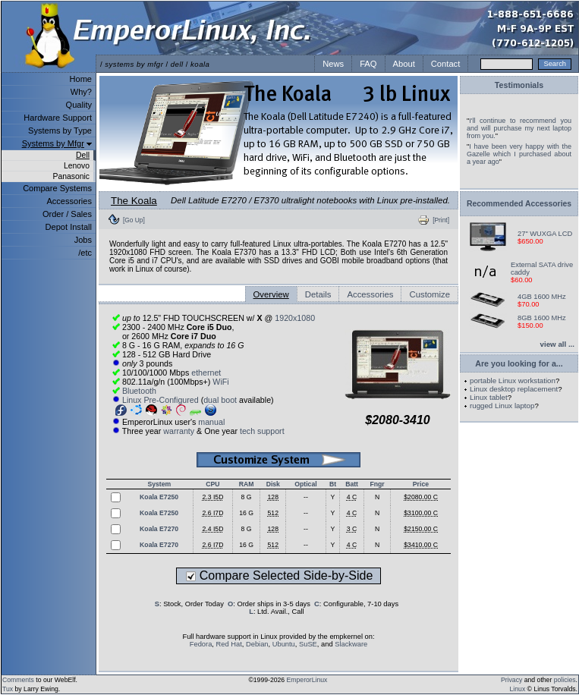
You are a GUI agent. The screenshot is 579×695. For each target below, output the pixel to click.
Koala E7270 (159, 529)
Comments (18, 680)
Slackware (351, 644)
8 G (246, 497)
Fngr (377, 484)
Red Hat (229, 644)
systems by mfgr (134, 64)
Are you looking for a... (518, 363)
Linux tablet (489, 397)
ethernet (206, 372)
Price (421, 484)
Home (81, 78)
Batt (351, 484)
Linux (518, 689)
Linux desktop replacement (514, 389)
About (404, 63)
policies (565, 680)
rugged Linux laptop (502, 405)
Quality (79, 104)
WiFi (220, 381)
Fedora (201, 644)
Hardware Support (58, 117)
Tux (7, 689)
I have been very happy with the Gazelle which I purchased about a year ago (519, 154)
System (159, 484)
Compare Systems (57, 188)
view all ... (557, 344)
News (333, 63)
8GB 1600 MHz (542, 318)
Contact (446, 63)
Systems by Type (60, 130)
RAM (246, 484)
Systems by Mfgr (53, 143)
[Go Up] (134, 220)
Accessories (69, 201)
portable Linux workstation (512, 380)
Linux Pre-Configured (160, 399)
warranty (178, 431)
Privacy (511, 680)
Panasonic (71, 176)
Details (318, 294)
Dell (83, 155)
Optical (305, 484)
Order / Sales (67, 214)
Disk (273, 484)
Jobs (83, 239)
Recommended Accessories (519, 204)
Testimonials (519, 85)
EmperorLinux (307, 680)
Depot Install (69, 226)
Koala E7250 (159, 497)
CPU (212, 484)
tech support (262, 431)
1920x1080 (295, 317)
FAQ (368, 63)
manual (211, 421)
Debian (257, 644)
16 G (246, 513)
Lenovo (77, 166)
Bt (332, 484)
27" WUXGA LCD (545, 233)
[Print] (441, 220)
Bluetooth (139, 390)
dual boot (220, 399)
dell (177, 64)
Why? (81, 91)
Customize (429, 294)
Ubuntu (283, 644)
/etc (85, 252)
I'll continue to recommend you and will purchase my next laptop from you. (519, 128)
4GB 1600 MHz (542, 296)
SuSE (308, 644)
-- (306, 497)
